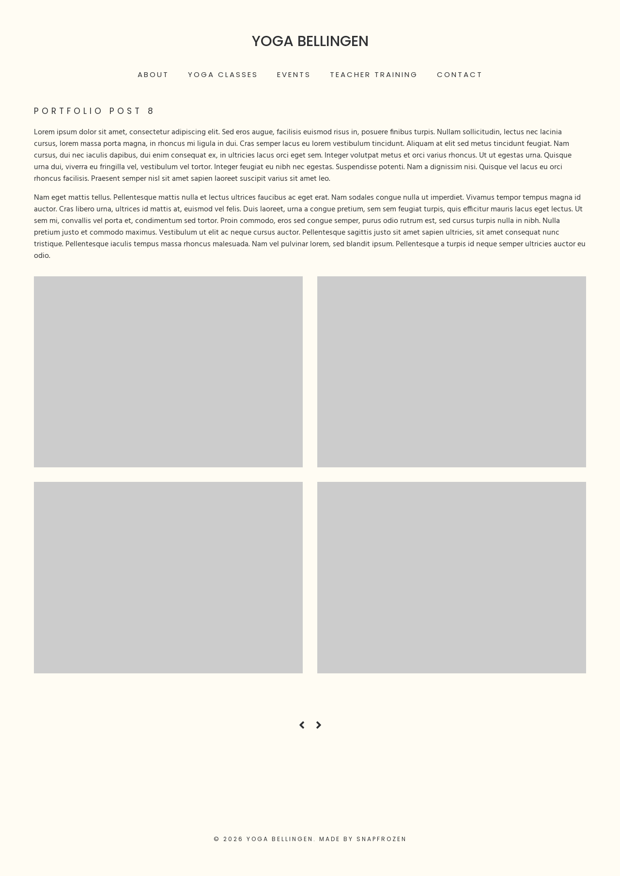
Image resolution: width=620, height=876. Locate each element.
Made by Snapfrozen (363, 839)
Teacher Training (374, 74)
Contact (460, 74)
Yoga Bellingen (310, 41)
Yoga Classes (223, 74)
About (153, 74)
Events (294, 74)
